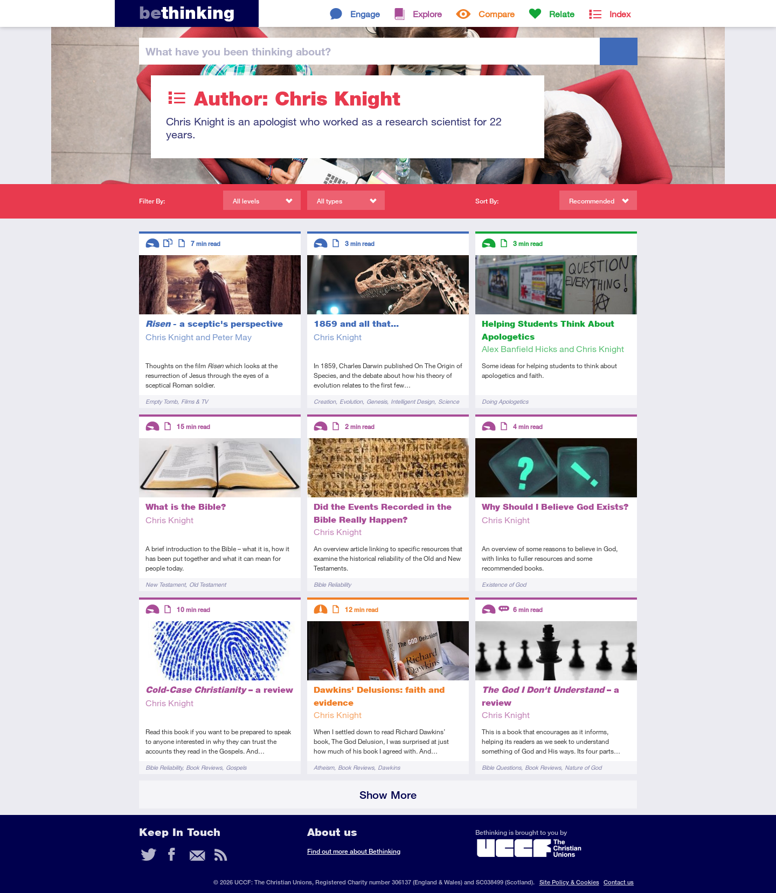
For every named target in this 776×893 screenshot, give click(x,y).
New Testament (165, 584)
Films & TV (194, 401)
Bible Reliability (332, 584)
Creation (325, 401)
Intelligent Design (412, 401)
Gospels (236, 767)
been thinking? (238, 51)
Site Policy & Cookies (569, 881)
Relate (561, 14)
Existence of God (504, 584)
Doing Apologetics (505, 401)
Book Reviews (204, 767)
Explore (427, 14)
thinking (186, 12)
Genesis (376, 401)
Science (448, 401)
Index (619, 14)
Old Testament (207, 584)
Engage (365, 14)
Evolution (351, 401)
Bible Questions (501, 767)
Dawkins (389, 767)
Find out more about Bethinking (353, 851)
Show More (388, 795)
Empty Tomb (161, 401)
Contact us (619, 881)
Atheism (324, 767)
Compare (497, 14)
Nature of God (583, 767)
